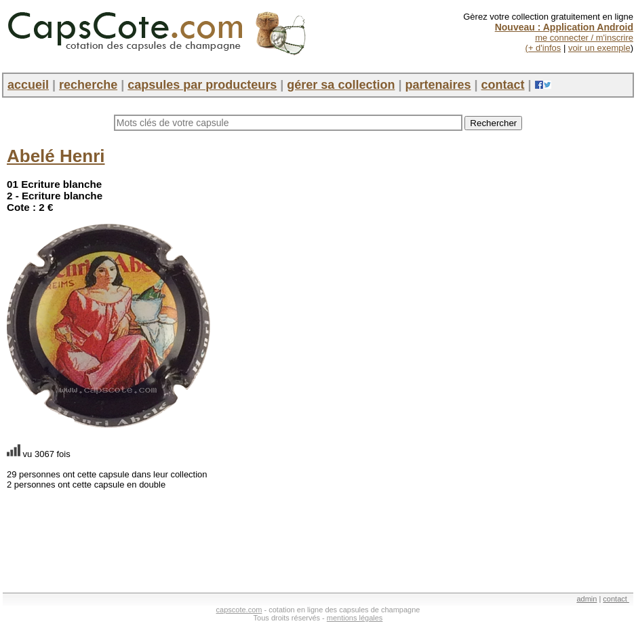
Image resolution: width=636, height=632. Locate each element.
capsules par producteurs (202, 85)
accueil (28, 85)
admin (586, 599)
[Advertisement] (495, 230)
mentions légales (355, 618)
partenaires (438, 85)
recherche (88, 85)
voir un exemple (599, 48)
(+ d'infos (543, 48)
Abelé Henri (56, 156)
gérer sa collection (341, 85)
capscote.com (239, 610)
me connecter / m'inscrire (584, 38)
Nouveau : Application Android (564, 27)
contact (503, 85)
